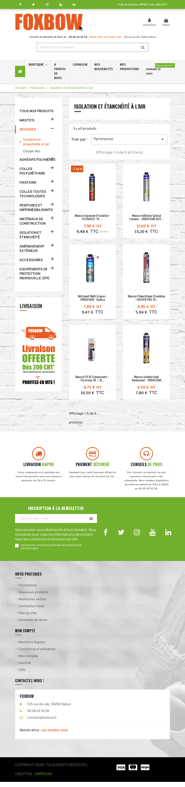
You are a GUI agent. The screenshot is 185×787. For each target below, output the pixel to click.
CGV (21, 675)
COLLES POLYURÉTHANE (32, 171)
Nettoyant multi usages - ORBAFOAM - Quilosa (92, 298)
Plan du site (27, 618)
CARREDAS (43, 779)
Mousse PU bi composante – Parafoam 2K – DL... (92, 378)
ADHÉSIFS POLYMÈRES (37, 159)
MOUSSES (28, 129)
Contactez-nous (31, 611)
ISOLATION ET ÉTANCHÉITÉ (30, 234)
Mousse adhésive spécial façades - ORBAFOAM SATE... (146, 217)
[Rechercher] (87, 47)
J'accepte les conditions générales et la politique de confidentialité (51, 551)
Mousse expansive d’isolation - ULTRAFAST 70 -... (92, 217)
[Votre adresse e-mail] (56, 523)
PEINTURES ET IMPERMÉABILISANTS (36, 207)
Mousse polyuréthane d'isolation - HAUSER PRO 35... (146, 298)
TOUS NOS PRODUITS (36, 111)
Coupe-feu (31, 151)
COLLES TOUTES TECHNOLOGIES (33, 193)
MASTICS (27, 120)
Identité (24, 668)
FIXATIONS (28, 182)
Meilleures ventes (32, 604)
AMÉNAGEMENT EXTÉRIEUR (32, 248)
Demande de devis (32, 625)
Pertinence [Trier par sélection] (129, 139)
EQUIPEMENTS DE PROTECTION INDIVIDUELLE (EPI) (35, 273)
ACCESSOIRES (31, 260)
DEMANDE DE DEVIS (153, 71)
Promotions (27, 590)
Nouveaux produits (33, 597)
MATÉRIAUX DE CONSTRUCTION (33, 221)
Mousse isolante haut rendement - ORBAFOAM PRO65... (146, 380)
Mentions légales (31, 647)
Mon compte (28, 661)
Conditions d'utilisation (36, 654)
